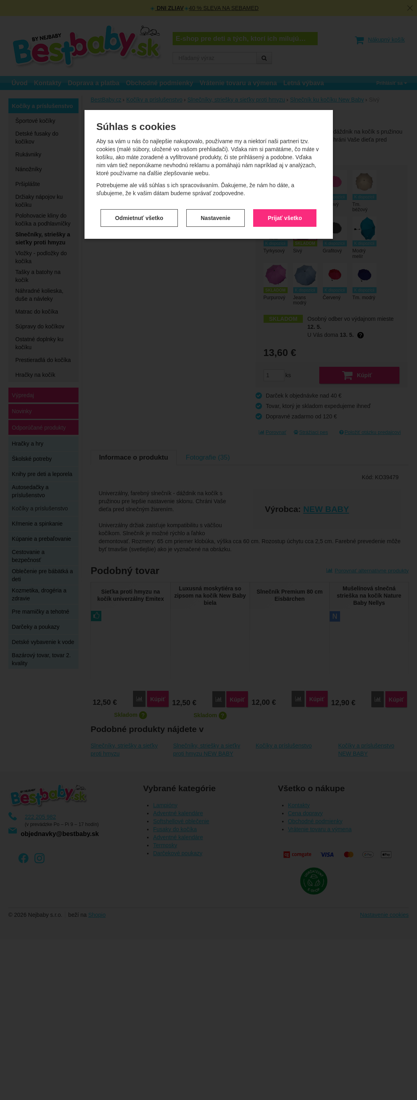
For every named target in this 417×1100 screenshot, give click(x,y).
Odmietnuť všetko (139, 211)
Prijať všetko (285, 211)
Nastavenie (215, 211)
